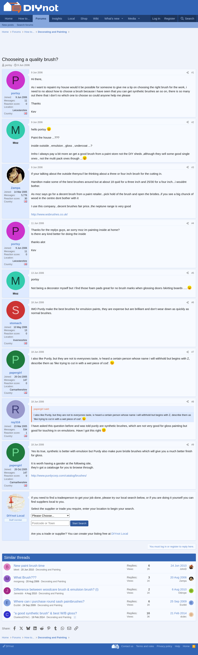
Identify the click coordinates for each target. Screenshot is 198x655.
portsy (8, 65)
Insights (57, 18)
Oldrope (182, 593)
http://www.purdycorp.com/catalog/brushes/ (59, 475)
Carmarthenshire (18, 389)
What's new (111, 18)
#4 (192, 223)
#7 (192, 352)
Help (177, 646)
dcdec (183, 616)
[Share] (187, 72)
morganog (19, 581)
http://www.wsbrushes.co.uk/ (49, 214)
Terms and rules (145, 646)
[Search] (187, 18)
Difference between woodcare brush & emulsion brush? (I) (56, 589)
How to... (24, 18)
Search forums (25, 24)
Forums (41, 18)
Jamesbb (18, 593)
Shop (84, 18)
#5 (192, 273)
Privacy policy (164, 646)
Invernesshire (20, 340)
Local (71, 18)
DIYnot (8, 646)
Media (132, 18)
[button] (122, 18)
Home (9, 18)
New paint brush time (29, 566)
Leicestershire (20, 110)
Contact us (127, 646)
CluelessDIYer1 (22, 617)
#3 (192, 167)
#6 (192, 302)
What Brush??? (25, 577)
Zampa (183, 581)
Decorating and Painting (48, 569)
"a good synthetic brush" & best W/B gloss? (45, 613)
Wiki (96, 18)
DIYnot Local (119, 533)
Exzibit (17, 605)
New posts (8, 24)
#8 (192, 401)
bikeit (16, 569)
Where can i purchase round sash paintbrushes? (49, 601)
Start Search (79, 523)
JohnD (183, 569)
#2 (192, 122)
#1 (192, 72)
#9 (192, 444)
